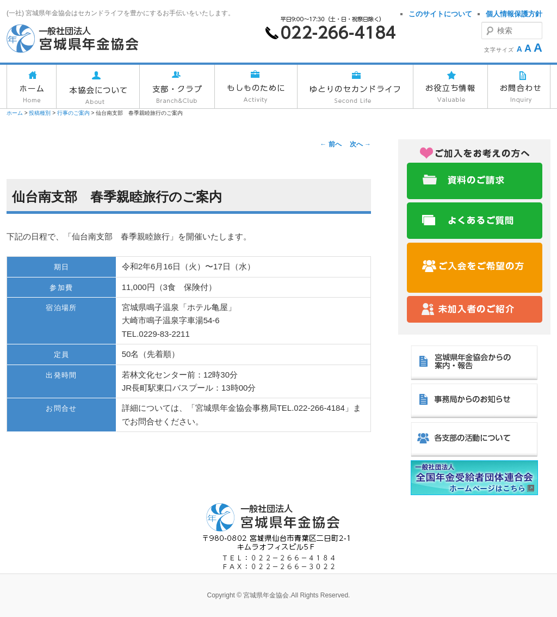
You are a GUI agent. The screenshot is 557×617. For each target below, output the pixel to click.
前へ (330, 144)
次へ (360, 144)
